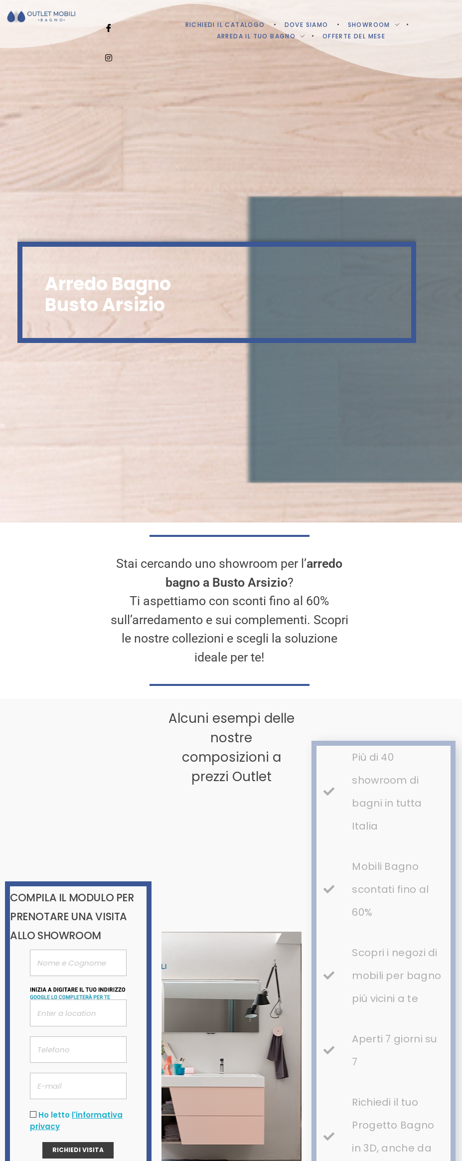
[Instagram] (109, 44)
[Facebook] (109, 14)
